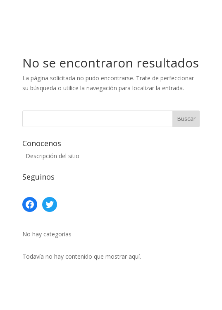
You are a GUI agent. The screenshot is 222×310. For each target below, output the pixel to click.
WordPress (181, 299)
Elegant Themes (87, 299)
